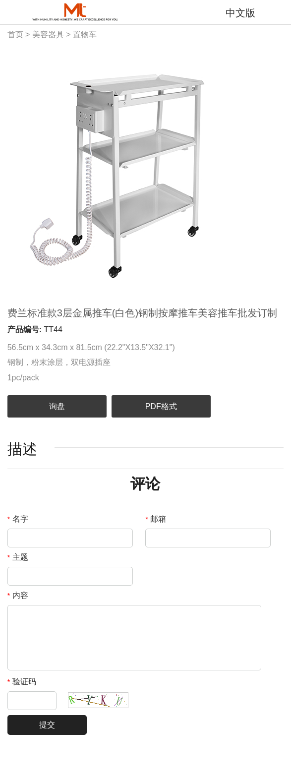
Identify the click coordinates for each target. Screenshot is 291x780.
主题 (17, 557)
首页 (15, 34)
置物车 (85, 34)
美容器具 (48, 34)
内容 (17, 595)
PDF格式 (161, 406)
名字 (17, 519)
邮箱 (155, 519)
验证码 (21, 681)
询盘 (57, 406)
